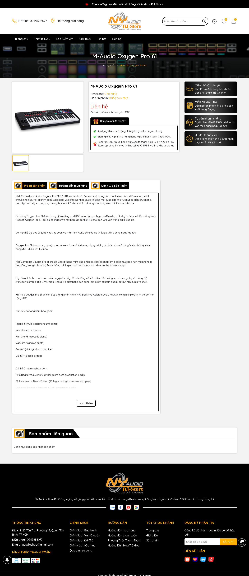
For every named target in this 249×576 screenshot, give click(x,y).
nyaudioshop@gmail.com (37, 544)
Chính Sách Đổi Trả (81, 540)
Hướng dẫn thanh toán (122, 535)
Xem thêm (86, 403)
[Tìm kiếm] (204, 21)
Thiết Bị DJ (41, 39)
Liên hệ (116, 39)
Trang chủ (21, 39)
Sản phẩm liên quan (51, 433)
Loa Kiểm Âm (64, 39)
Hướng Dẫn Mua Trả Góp (124, 545)
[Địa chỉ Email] (211, 541)
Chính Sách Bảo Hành (83, 530)
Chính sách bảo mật (82, 545)
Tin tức (101, 39)
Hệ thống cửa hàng (70, 21)
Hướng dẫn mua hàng (122, 530)
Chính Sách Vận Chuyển (85, 535)
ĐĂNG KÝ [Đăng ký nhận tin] (228, 541)
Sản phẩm (152, 540)
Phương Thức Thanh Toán (124, 540)
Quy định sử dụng (81, 550)
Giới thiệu (85, 39)
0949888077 (38, 21)
